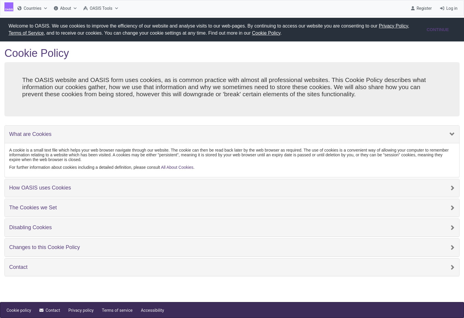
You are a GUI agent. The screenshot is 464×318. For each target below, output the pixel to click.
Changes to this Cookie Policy (44, 247)
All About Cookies (177, 167)
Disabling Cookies (30, 227)
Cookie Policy (266, 33)
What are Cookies (30, 134)
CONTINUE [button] (438, 29)
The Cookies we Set (33, 207)
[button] (284, 34)
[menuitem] (31, 8)
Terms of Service (26, 33)
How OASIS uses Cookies (40, 188)
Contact (18, 267)
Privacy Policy (393, 25)
